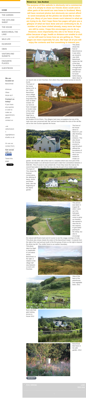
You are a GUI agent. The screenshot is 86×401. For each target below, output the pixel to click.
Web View (81, 387)
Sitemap (34, 385)
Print (27, 385)
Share (8, 154)
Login (83, 385)
